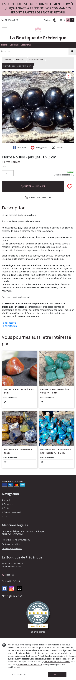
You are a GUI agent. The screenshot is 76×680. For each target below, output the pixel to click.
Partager (19, 148)
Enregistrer (39, 148)
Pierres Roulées (36, 59)
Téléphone (8, 574)
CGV (4, 516)
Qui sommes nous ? (11, 512)
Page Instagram (10, 325)
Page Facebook (9, 322)
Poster (57, 148)
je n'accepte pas (19, 674)
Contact (47, 20)
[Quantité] (8, 173)
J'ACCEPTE (57, 674)
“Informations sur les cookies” (57, 661)
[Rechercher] (72, 51)
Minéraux (20, 59)
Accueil (8, 59)
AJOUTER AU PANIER (33, 186)
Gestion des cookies (11, 544)
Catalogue (7, 504)
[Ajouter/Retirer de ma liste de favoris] (70, 186)
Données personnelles (12, 548)
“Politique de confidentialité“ (29, 664)
